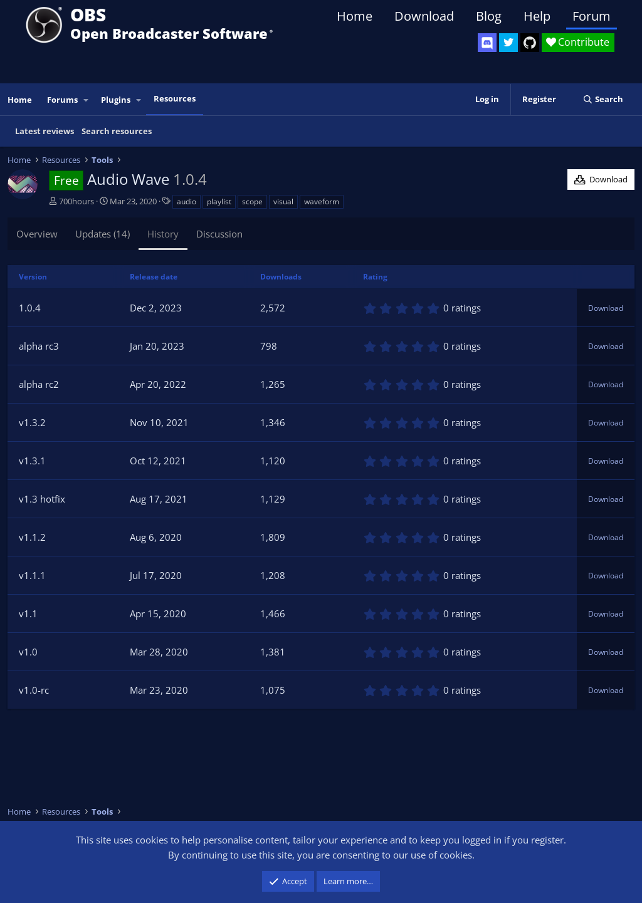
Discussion (219, 233)
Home (354, 16)
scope (252, 201)
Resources (175, 98)
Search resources (117, 131)
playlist (219, 201)
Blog (489, 16)
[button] (86, 100)
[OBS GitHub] (529, 42)
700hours (76, 201)
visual (283, 201)
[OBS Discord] (487, 42)
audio (186, 201)
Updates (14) (102, 233)
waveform (321, 201)
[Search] (602, 99)
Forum (591, 16)
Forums (62, 99)
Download (424, 16)
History (163, 233)
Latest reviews (44, 131)
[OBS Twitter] (508, 42)
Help (537, 16)
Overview (37, 233)
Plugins (115, 99)
